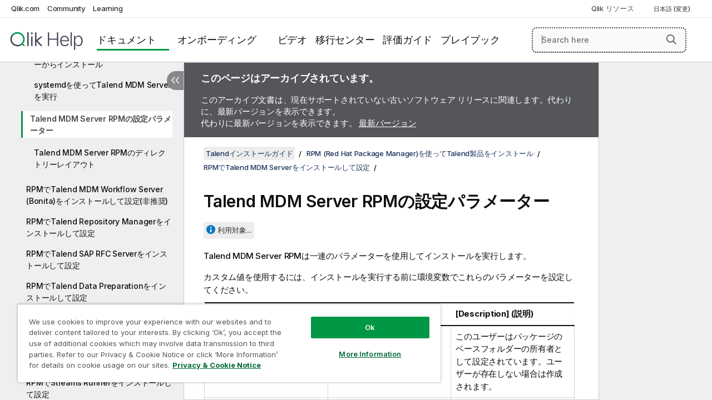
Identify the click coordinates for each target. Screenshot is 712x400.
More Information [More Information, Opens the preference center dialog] (361, 345)
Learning (107, 8)
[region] (224, 339)
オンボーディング (216, 40)
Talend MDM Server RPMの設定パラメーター (100, 124)
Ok (362, 318)
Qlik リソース (612, 8)
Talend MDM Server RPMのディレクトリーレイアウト (100, 158)
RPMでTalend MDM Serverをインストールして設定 (287, 167)
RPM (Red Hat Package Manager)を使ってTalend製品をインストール (419, 153)
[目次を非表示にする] (175, 80)
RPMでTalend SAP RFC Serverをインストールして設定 (96, 259)
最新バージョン (387, 123)
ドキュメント (126, 40)
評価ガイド (407, 40)
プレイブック (470, 40)
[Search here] (609, 40)
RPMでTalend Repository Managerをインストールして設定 (98, 227)
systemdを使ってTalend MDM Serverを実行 (102, 90)
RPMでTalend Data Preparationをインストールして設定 (96, 291)
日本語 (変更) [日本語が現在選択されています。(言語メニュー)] (673, 9)
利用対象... (234, 230)
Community (66, 8)
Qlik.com (25, 8)
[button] (671, 39)
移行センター (345, 40)
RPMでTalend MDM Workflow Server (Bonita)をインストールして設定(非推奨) (97, 195)
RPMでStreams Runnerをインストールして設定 (99, 388)
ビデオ (292, 40)
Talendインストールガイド (249, 153)
